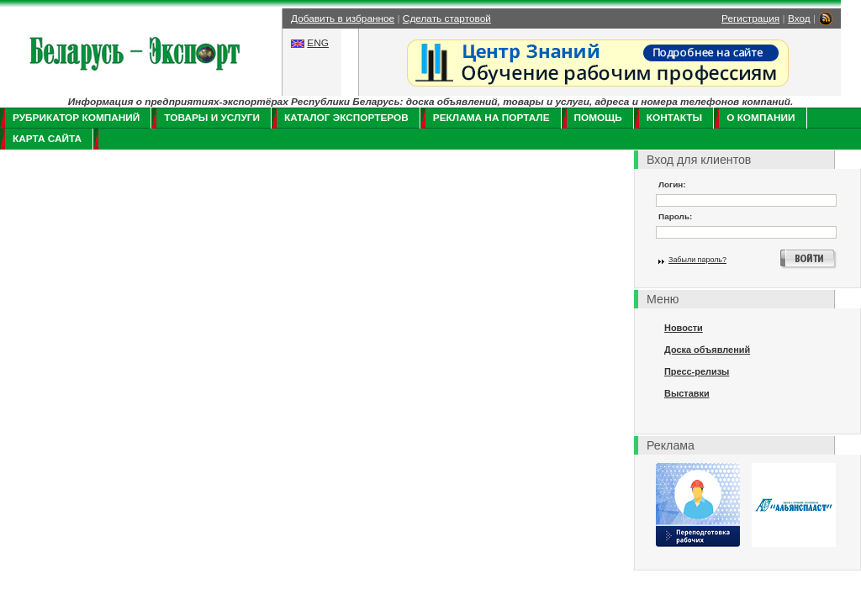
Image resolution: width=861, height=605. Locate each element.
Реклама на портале (491, 118)
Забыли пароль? (697, 259)
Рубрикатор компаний (76, 118)
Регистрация (750, 18)
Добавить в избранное (342, 18)
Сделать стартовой (447, 18)
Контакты (674, 118)
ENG (318, 43)
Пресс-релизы (696, 371)
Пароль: (675, 216)
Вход (799, 18)
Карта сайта (47, 139)
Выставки (687, 393)
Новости (683, 328)
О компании (760, 118)
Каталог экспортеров (346, 118)
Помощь (598, 118)
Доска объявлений (707, 350)
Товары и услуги (212, 118)
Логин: (672, 184)
